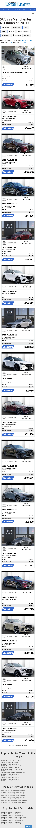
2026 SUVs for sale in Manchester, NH (11, 765)
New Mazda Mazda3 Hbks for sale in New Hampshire (15, 799)
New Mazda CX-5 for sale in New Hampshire (13, 790)
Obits (33, 10)
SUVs (12, 31)
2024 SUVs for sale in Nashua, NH (10, 777)
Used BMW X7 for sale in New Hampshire (12, 820)
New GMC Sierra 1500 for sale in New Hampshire (14, 800)
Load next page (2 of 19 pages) (18, 745)
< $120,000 (16, 35)
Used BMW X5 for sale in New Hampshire (12, 813)
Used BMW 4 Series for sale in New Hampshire (13, 823)
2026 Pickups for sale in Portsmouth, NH (11, 769)
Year (26, 27)
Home (2, 10)
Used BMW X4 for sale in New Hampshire (12, 822)
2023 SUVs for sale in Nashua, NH (10, 779)
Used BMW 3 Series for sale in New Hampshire (13, 817)
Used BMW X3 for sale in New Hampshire (12, 812)
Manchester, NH (23, 31)
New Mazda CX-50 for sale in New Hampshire (13, 792)
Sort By (27, 35)
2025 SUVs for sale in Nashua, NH (10, 774)
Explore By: (5, 27)
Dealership (6, 35)
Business (18, 10)
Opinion (29, 10)
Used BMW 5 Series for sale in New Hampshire (13, 818)
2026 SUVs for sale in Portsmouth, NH (11, 760)
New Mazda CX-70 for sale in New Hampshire (13, 797)
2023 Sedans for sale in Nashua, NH (10, 780)
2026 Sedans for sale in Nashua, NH (10, 770)
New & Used (16, 27)
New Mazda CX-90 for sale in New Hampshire (13, 795)
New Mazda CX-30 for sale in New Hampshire (13, 794)
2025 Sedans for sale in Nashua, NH (10, 775)
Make (4, 31)
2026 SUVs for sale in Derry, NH (9, 762)
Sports (24, 10)
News (7, 10)
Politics (12, 10)
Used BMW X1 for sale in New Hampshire (12, 815)
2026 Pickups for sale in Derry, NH (10, 767)
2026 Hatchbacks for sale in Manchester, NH (13, 772)
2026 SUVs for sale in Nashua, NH (10, 764)
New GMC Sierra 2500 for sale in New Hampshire (14, 802)
